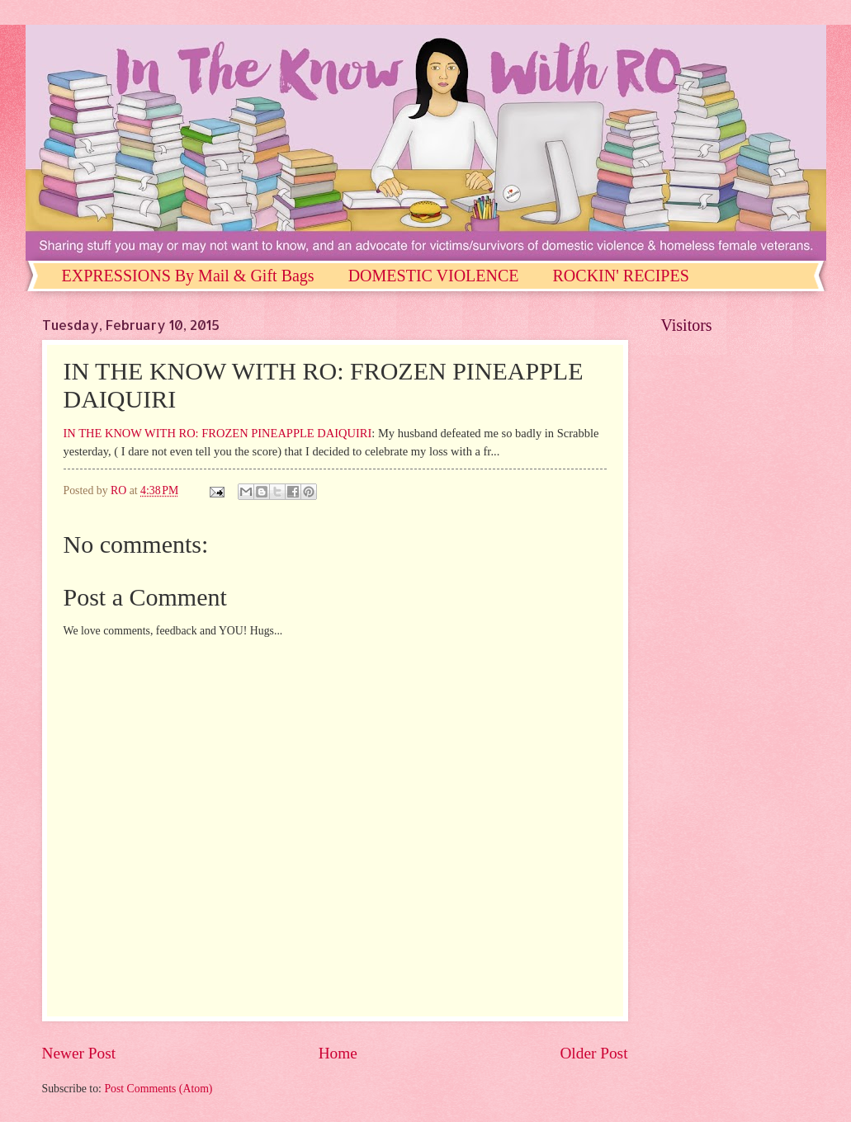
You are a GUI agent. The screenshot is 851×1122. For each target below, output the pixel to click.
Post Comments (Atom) (158, 1088)
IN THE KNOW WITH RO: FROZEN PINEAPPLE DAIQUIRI (218, 433)
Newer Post (79, 1053)
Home (338, 1053)
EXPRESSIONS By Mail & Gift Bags (188, 275)
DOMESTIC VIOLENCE (433, 275)
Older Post (593, 1053)
